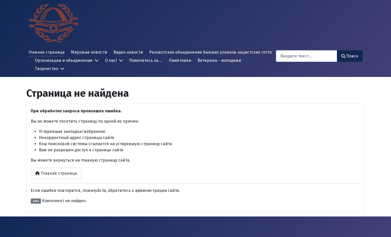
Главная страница (46, 52)
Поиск (349, 56)
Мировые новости (89, 52)
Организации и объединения (63, 60)
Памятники (180, 60)
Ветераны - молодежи (219, 60)
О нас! (111, 60)
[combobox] (306, 56)
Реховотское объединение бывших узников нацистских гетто (210, 52)
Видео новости (128, 52)
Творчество (46, 68)
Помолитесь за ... (145, 60)
